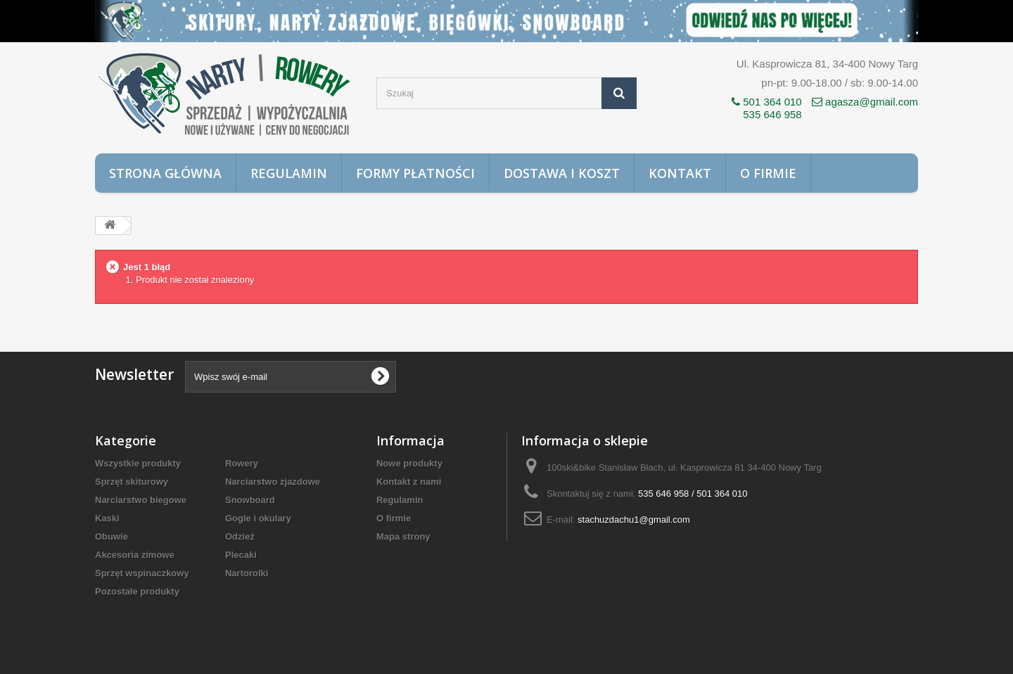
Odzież (240, 536)
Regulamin (288, 173)
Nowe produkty (409, 463)
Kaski (107, 518)
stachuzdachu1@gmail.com (634, 519)
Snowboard (250, 500)
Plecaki (241, 554)
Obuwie (111, 536)
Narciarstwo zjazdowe (272, 481)
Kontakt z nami (408, 481)
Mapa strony (403, 536)
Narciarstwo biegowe (140, 500)
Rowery (241, 463)
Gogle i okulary (258, 518)
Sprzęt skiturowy (131, 481)
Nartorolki (246, 573)
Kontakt (680, 173)
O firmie (768, 173)
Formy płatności (415, 173)
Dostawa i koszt (562, 173)
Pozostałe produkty (137, 591)
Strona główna (165, 173)
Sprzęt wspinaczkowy (142, 573)
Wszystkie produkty (138, 463)
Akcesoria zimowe (134, 554)
